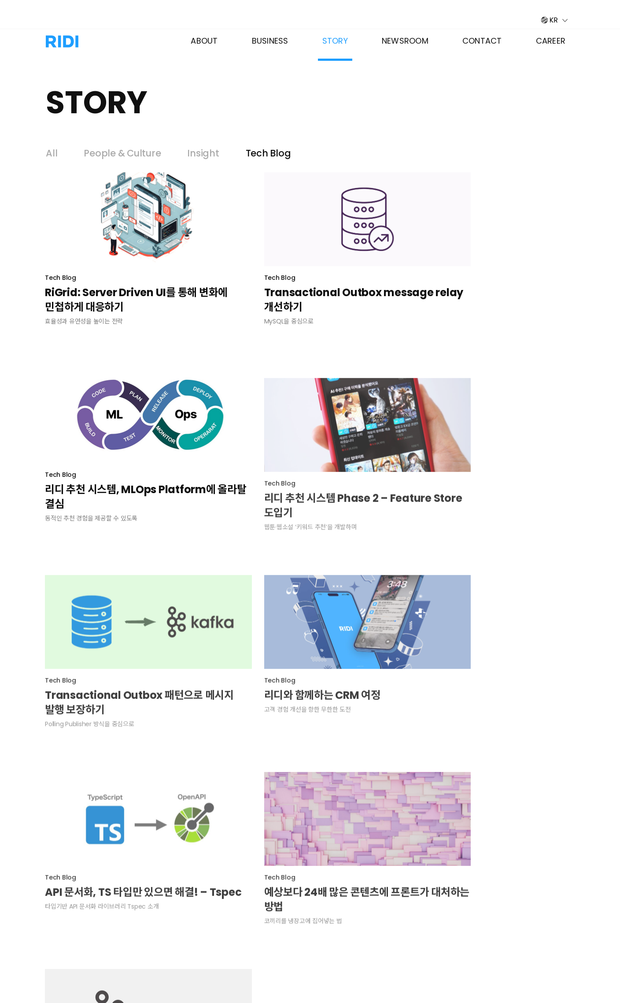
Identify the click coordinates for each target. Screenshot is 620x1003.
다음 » (369, 774)
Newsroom (405, 40)
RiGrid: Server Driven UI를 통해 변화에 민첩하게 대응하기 (122, 300)
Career (551, 40)
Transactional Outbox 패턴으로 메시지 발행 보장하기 (301, 527)
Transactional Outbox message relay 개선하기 (282, 300)
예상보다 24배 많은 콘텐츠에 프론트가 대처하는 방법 (284, 725)
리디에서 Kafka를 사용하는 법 (465, 718)
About (204, 40)
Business (270, 40)
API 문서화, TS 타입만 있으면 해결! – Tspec (122, 725)
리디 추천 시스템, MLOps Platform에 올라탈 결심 (453, 300)
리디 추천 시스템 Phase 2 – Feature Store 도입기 (108, 527)
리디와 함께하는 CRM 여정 (456, 520)
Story (335, 40)
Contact (482, 40)
